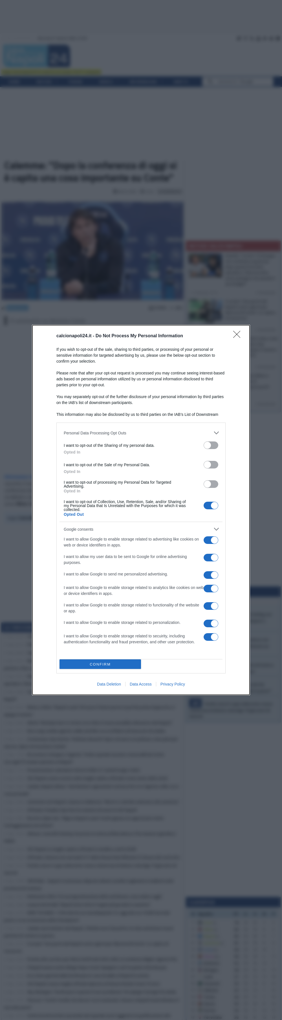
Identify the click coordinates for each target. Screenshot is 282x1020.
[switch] (211, 445)
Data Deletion (109, 684)
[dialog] (141, 510)
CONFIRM (100, 664)
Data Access (141, 684)
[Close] (238, 336)
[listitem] (141, 433)
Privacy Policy (172, 684)
